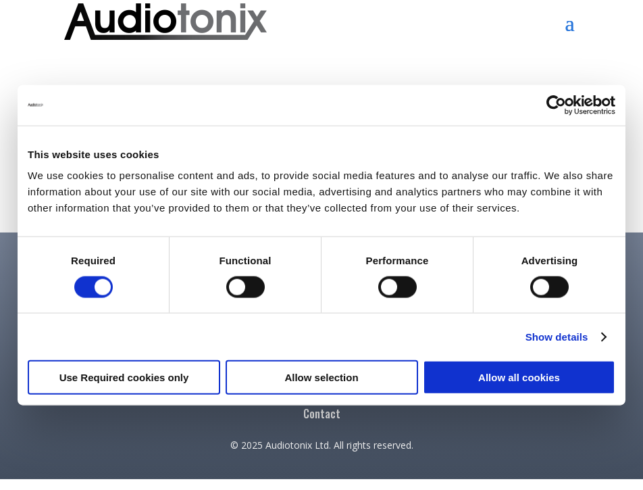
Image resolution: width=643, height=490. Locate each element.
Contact (321, 415)
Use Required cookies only (124, 377)
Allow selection (321, 377)
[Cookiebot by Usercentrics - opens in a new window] (556, 105)
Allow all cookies (519, 377)
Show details (556, 336)
